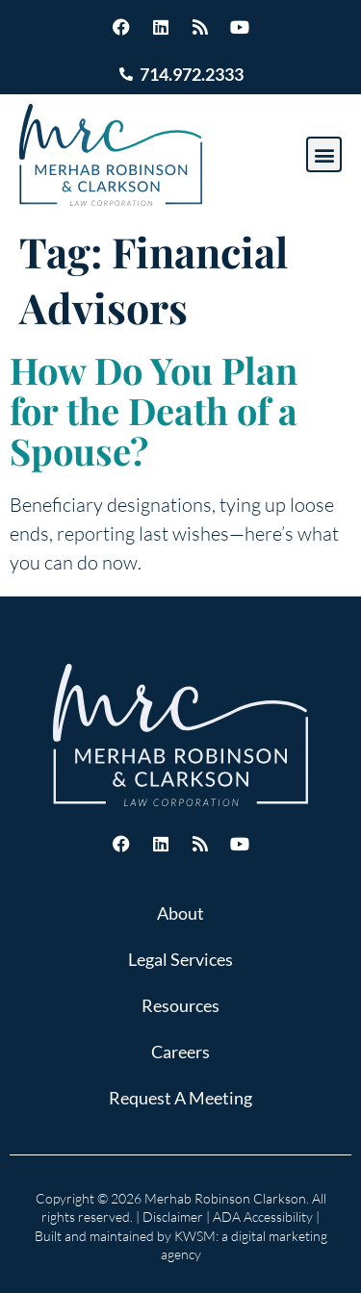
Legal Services (180, 959)
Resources (180, 1005)
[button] (324, 154)
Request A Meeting (180, 1097)
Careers (180, 1051)
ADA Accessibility (263, 1216)
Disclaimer (172, 1216)
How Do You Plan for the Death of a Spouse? (153, 410)
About (180, 913)
